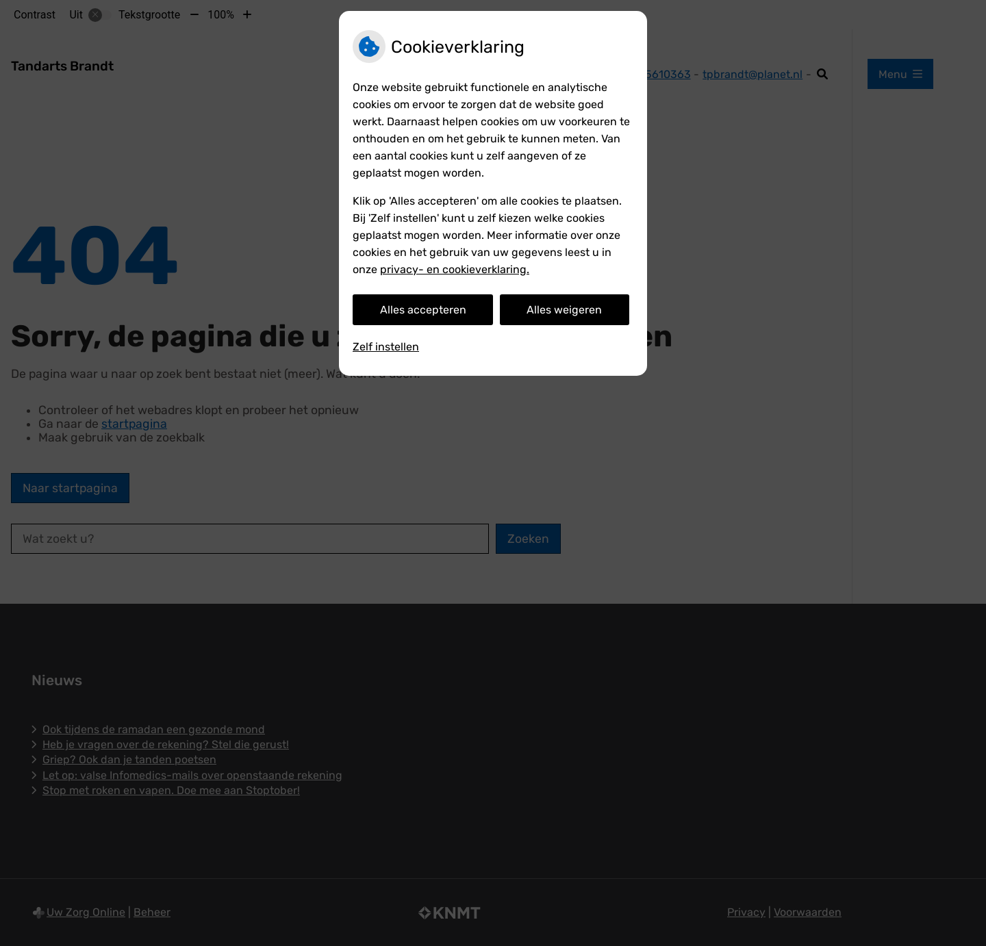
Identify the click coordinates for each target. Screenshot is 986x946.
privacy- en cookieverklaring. (454, 269)
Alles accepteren (423, 309)
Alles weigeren (564, 309)
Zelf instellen (386, 346)
